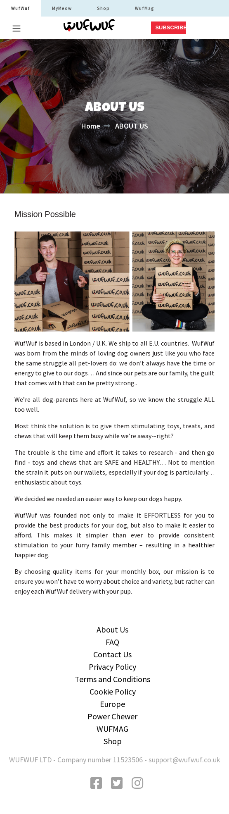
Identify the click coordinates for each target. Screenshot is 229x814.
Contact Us (112, 654)
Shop (103, 8)
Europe (112, 704)
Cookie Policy (113, 691)
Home (90, 126)
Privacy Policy (112, 666)
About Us (112, 629)
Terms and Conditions (112, 679)
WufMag (144, 8)
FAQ (112, 642)
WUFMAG (112, 728)
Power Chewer (112, 716)
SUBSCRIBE (170, 27)
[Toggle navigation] (16, 28)
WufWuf (20, 8)
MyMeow (62, 8)
